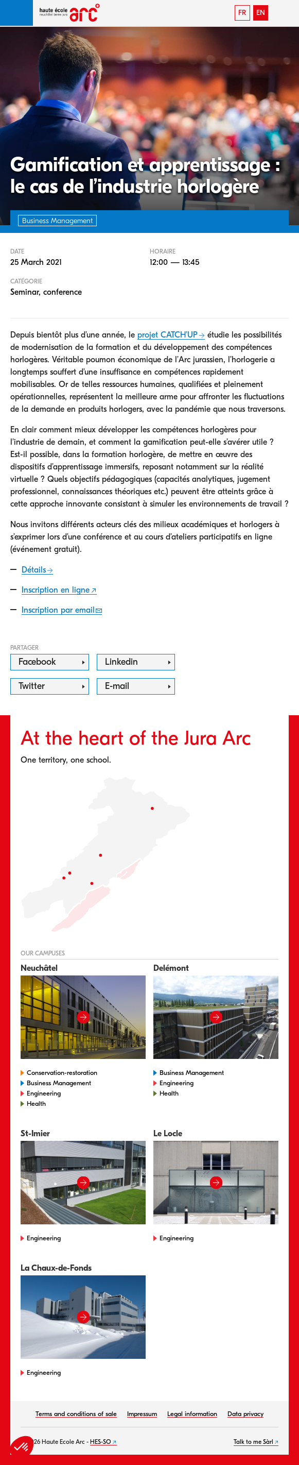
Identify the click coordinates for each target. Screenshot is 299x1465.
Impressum (142, 1414)
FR (242, 12)
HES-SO (100, 1441)
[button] (16, 13)
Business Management (59, 1083)
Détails (34, 570)
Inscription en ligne (56, 590)
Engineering (44, 1093)
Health (36, 1103)
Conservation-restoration (62, 1072)
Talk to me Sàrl (253, 1441)
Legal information (192, 1414)
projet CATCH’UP (167, 335)
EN (260, 12)
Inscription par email (58, 610)
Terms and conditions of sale (76, 1414)
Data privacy (245, 1414)
